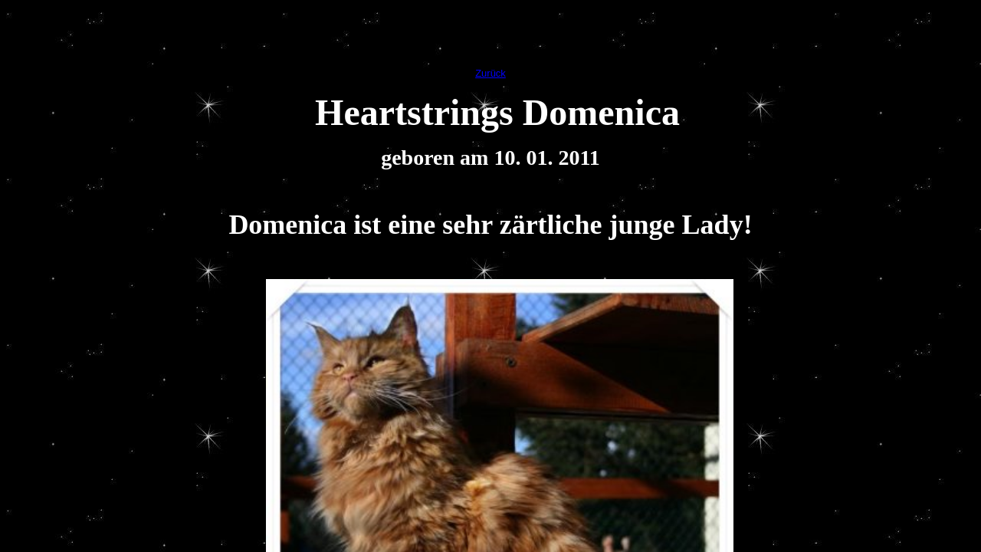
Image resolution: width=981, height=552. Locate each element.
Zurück (490, 73)
